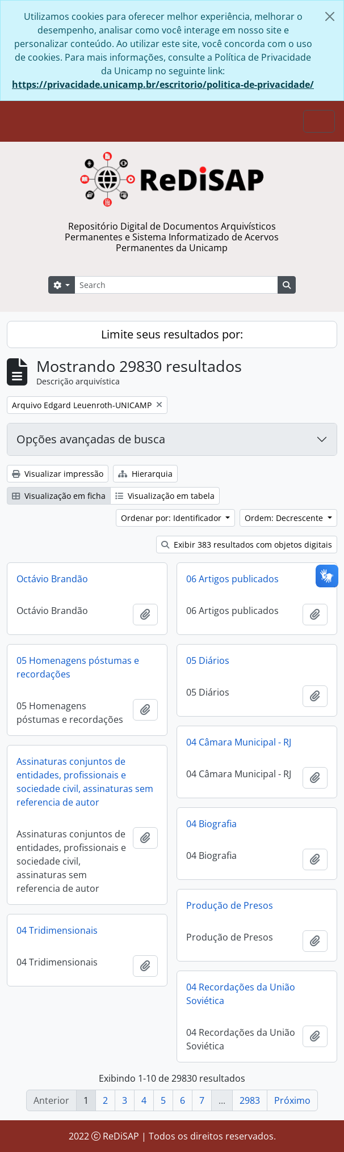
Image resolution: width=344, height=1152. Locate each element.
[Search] (176, 285)
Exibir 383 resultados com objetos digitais (246, 544)
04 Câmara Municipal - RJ (238, 742)
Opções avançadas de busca (90, 439)
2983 (250, 1100)
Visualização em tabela (165, 495)
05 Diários (207, 660)
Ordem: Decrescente (285, 518)
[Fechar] (329, 16)
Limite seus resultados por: (172, 334)
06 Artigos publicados (232, 579)
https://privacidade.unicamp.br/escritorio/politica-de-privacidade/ (163, 84)
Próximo (292, 1100)
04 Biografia (211, 824)
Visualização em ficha (59, 495)
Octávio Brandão (52, 579)
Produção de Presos (229, 905)
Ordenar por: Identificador (172, 518)
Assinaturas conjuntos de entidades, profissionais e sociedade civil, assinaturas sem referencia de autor (84, 781)
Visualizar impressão (57, 473)
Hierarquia (145, 473)
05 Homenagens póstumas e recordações (77, 667)
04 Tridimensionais (57, 930)
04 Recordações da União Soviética (240, 994)
